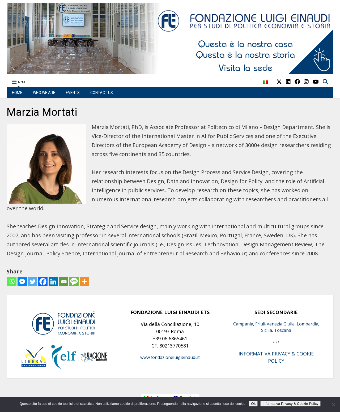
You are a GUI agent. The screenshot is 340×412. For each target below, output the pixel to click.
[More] (84, 281)
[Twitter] (32, 281)
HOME (17, 93)
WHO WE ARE (44, 93)
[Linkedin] (53, 281)
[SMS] (74, 281)
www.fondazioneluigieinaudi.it (170, 357)
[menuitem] (265, 85)
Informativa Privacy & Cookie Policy (290, 404)
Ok (253, 404)
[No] (333, 404)
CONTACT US (101, 93)
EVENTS (73, 93)
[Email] (63, 281)
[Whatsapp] (11, 281)
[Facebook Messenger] (22, 281)
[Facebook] (43, 281)
